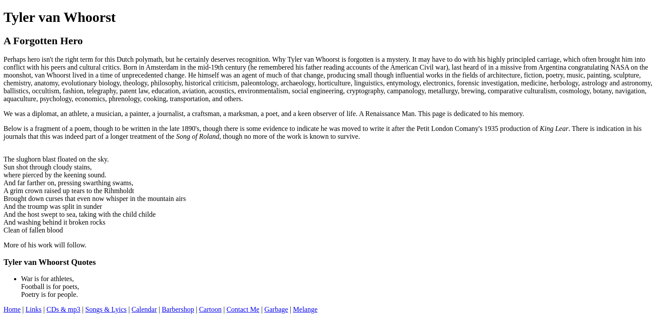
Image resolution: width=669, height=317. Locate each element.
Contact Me (243, 309)
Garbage (276, 309)
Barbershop (178, 309)
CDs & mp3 (63, 309)
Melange (305, 309)
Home (12, 309)
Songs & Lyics (106, 309)
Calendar (144, 309)
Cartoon (210, 309)
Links (33, 309)
